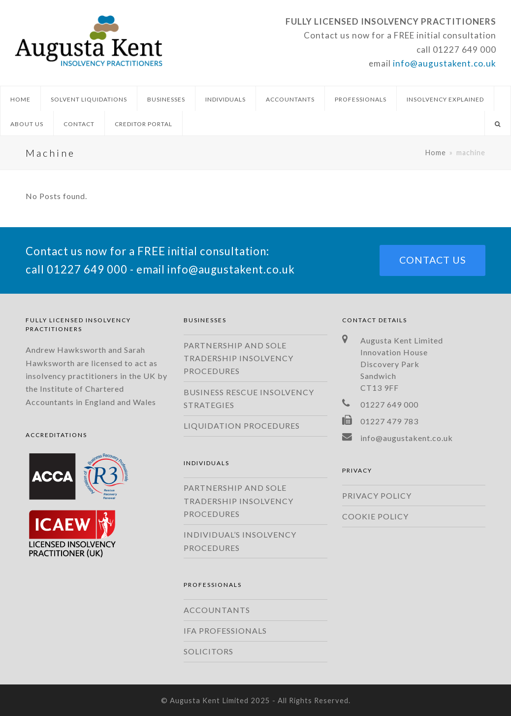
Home (435, 152)
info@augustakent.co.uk (444, 63)
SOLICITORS (208, 651)
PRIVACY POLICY (377, 495)
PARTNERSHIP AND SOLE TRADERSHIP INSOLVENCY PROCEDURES (238, 358)
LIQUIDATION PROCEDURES (242, 425)
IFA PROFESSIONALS (225, 630)
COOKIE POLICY (375, 516)
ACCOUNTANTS (217, 609)
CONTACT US (432, 260)
